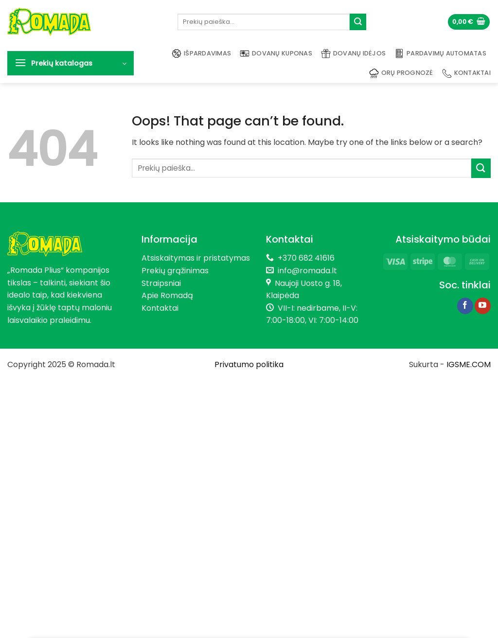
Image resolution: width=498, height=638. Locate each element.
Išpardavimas (201, 53)
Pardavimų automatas (440, 53)
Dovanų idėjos (353, 53)
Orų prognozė (401, 73)
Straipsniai (161, 283)
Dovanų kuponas (276, 53)
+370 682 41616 (306, 258)
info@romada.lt (305, 270)
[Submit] (358, 22)
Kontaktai (466, 73)
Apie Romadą (167, 295)
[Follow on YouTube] (483, 306)
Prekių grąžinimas (175, 270)
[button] (469, 22)
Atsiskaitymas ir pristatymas (196, 258)
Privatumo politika (249, 364)
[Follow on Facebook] (465, 306)
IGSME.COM (468, 364)
